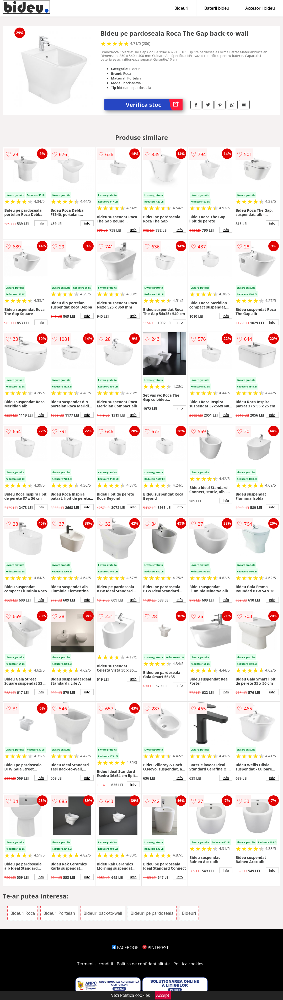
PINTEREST (155, 947)
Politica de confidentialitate (143, 964)
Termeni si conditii (95, 964)
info (41, 223)
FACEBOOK (125, 947)
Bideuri (181, 8)
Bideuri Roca (22, 913)
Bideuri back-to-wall (102, 913)
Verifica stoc (154, 104)
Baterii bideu (216, 8)
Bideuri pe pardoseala (152, 913)
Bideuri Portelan (59, 913)
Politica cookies (188, 964)
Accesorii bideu (260, 8)
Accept (162, 995)
